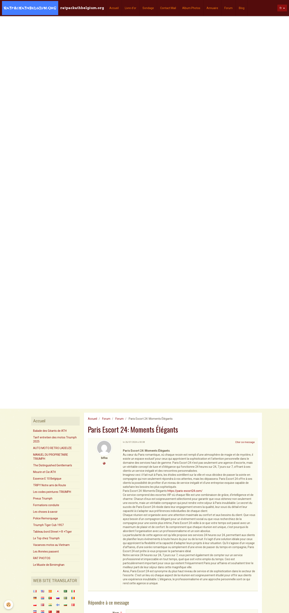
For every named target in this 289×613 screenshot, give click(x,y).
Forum (228, 8)
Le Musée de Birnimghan (48, 564)
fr (281, 8)
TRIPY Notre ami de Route (49, 485)
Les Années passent (46, 551)
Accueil (114, 8)
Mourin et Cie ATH (44, 472)
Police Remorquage (45, 518)
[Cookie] (8, 604)
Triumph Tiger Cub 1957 (48, 525)
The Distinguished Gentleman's (52, 465)
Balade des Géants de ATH (50, 430)
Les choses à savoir (45, 511)
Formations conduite (46, 505)
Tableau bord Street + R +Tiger (52, 531)
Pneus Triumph (42, 498)
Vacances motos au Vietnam (51, 544)
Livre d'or (130, 8)
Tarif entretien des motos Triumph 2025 (55, 439)
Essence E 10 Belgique (47, 478)
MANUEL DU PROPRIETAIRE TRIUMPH (50, 456)
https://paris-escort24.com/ (185, 490)
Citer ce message (245, 442)
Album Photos (191, 8)
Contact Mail (168, 8)
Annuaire (212, 8)
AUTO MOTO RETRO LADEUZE (52, 448)
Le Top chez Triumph (46, 538)
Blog (241, 8)
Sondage (148, 8)
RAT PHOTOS (41, 558)
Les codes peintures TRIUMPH (52, 491)
